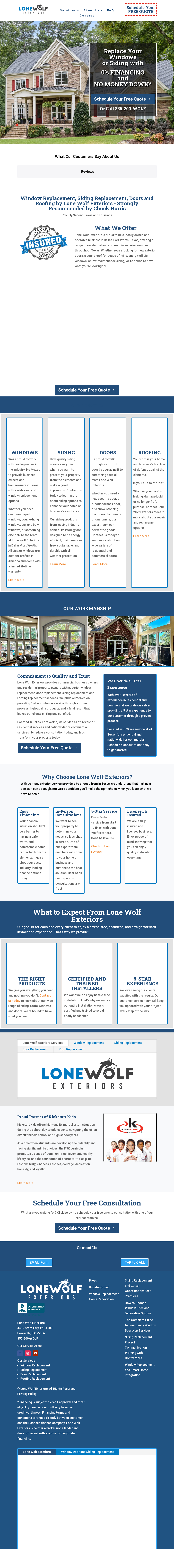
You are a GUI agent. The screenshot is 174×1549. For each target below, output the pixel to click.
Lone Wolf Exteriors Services (43, 1015)
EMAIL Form (39, 1235)
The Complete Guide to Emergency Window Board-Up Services (140, 1297)
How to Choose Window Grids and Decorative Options (138, 1280)
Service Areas (32, 1318)
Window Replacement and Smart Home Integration (140, 1342)
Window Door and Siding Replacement (87, 1424)
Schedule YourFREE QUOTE (141, 9)
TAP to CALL (135, 1235)
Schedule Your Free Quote (120, 99)
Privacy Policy (27, 1366)
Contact (87, 15)
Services (68, 10)
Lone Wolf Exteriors (37, 1424)
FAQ (110, 10)
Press (93, 1252)
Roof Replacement (72, 1021)
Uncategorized (99, 1259)
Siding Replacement (128, 1015)
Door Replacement (35, 1021)
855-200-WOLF (130, 108)
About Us (91, 10)
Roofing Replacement (35, 1351)
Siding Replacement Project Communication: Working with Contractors (138, 1320)
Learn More (16, 552)
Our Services (26, 1332)
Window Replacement (89, 1015)
